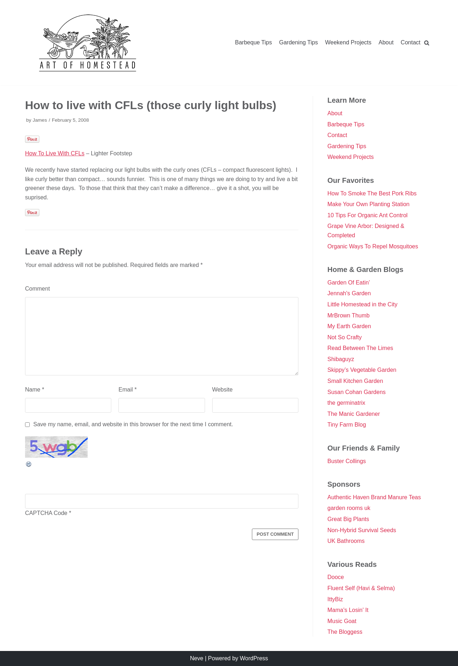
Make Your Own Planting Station (368, 204)
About (386, 42)
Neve (196, 658)
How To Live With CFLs (54, 153)
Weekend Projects (348, 42)
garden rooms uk (348, 508)
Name (34, 390)
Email (127, 390)
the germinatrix (346, 403)
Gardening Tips (298, 42)
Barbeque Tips (253, 42)
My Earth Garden (349, 326)
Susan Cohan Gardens (356, 392)
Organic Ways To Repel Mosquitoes (372, 246)
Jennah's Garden (349, 293)
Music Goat (341, 621)
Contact (410, 42)
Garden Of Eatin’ (348, 282)
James (40, 120)
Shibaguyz (340, 359)
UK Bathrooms (346, 541)
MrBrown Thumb (348, 315)
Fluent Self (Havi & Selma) (361, 588)
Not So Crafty (344, 337)
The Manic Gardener (353, 414)
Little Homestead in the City (362, 304)
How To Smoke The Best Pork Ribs (371, 193)
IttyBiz (335, 599)
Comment (37, 289)
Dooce (335, 577)
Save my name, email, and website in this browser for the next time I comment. (133, 425)
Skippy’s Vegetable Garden (361, 370)
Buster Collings (346, 461)
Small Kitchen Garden (355, 381)
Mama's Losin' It (348, 610)
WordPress (254, 658)
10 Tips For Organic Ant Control (367, 215)
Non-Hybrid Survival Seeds (361, 530)
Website (222, 390)
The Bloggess (344, 632)
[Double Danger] (87, 42)
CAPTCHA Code (46, 514)
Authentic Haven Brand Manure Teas (374, 497)
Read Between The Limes (360, 348)
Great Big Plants (348, 519)
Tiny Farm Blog (346, 425)
